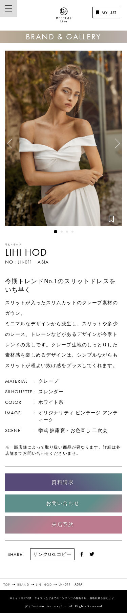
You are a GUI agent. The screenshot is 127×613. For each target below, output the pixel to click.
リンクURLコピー (52, 554)
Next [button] (113, 146)
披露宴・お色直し (70, 430)
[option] (63, 138)
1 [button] (55, 231)
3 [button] (67, 232)
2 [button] (62, 232)
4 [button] (72, 232)
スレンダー (51, 392)
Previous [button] (12, 141)
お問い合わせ (63, 503)
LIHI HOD (26, 252)
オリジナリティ (56, 413)
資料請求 (62, 482)
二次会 (99, 430)
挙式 (43, 430)
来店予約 (62, 524)
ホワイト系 (51, 402)
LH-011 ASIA (33, 262)
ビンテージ (88, 413)
